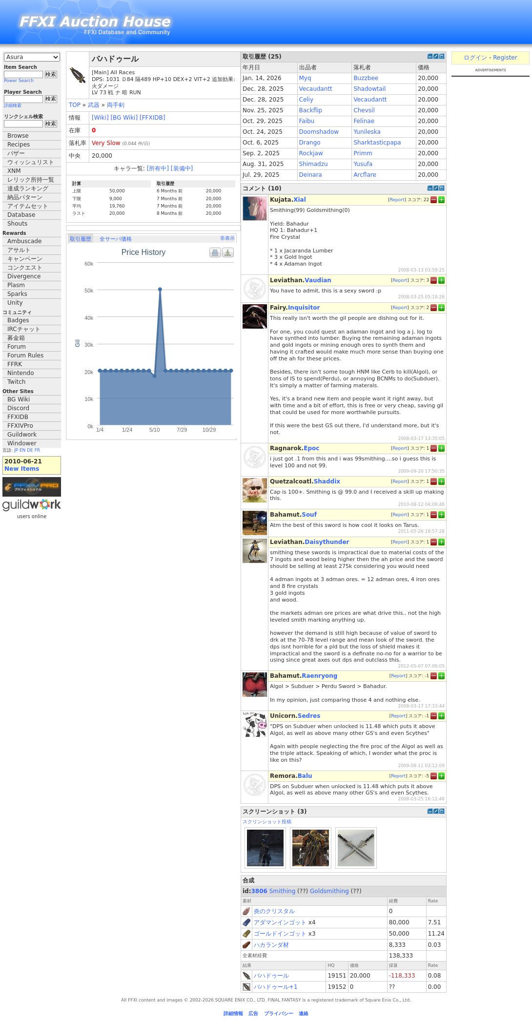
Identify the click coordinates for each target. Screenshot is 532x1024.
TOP (75, 105)
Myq (305, 78)
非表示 (227, 238)
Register (505, 57)
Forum (16, 346)
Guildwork (22, 434)
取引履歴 (80, 239)
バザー (16, 153)
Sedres (309, 715)
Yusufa (362, 164)
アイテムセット (27, 206)
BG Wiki (18, 399)
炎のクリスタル (274, 911)
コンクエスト (24, 267)
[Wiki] (100, 117)
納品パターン (24, 197)
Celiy (306, 99)
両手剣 (115, 105)
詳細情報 (233, 1013)
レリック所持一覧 (30, 179)
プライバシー (278, 1013)
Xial (299, 199)
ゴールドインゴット (280, 933)
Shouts (17, 223)
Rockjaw (311, 153)
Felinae (363, 121)
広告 (253, 1013)
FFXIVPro (20, 425)
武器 (94, 105)
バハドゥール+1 (276, 986)
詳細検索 (12, 105)
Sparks (17, 294)
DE (30, 450)
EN (22, 450)
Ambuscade (24, 241)
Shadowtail (369, 88)
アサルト (19, 250)
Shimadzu (313, 164)
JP (16, 450)
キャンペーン (24, 258)
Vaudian (318, 280)
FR (37, 450)
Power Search (19, 80)
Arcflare (364, 174)
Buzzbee (365, 78)
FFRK (14, 364)
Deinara (310, 174)
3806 (259, 891)
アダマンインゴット (280, 922)
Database (21, 214)
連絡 (303, 1013)
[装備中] (182, 168)
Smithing (282, 891)
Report (397, 199)
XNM (14, 170)
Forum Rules (25, 355)
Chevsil (363, 110)
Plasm (16, 285)
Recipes (18, 144)
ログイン (475, 57)
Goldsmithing (329, 891)
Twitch (16, 381)
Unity (15, 302)
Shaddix (327, 481)
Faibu (307, 121)
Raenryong (319, 675)
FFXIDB (17, 417)
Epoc (311, 448)
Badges (18, 320)
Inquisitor (304, 307)
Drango (310, 142)
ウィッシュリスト (30, 162)
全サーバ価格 (116, 239)
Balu (305, 776)
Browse (18, 135)
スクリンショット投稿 (267, 821)
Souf (309, 514)
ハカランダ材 (271, 944)
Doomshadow (319, 131)
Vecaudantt (315, 88)
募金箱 (16, 337)
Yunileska (367, 131)
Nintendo (20, 373)
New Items (21, 468)
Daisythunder (327, 542)
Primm (362, 153)
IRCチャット (24, 329)
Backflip (311, 110)
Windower (22, 443)
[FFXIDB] (152, 117)
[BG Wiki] (124, 117)
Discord (18, 408)
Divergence (24, 276)
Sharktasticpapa (377, 142)
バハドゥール (271, 975)
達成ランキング (27, 188)
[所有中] (158, 168)
